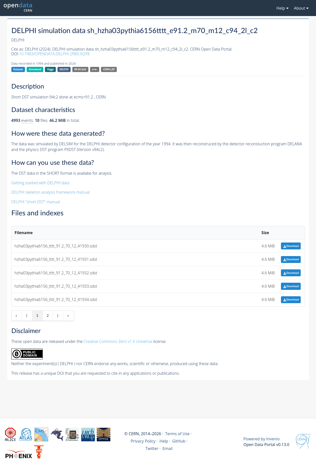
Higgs (50, 69)
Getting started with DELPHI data (40, 183)
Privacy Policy (143, 441)
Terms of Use (177, 433)
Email (167, 448)
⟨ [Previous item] (26, 315)
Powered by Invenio (261, 439)
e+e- (94, 69)
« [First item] (16, 315)
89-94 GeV (80, 69)
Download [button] (291, 246)
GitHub (178, 441)
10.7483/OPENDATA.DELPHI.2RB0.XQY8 (54, 53)
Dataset (18, 69)
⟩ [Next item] (57, 315)
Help (163, 441)
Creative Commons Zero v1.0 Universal (118, 341)
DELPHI (63, 69)
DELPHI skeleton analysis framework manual (50, 192)
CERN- (109, 69)
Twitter (151, 448)
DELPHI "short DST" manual (35, 202)
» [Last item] (68, 315)
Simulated (35, 69)
